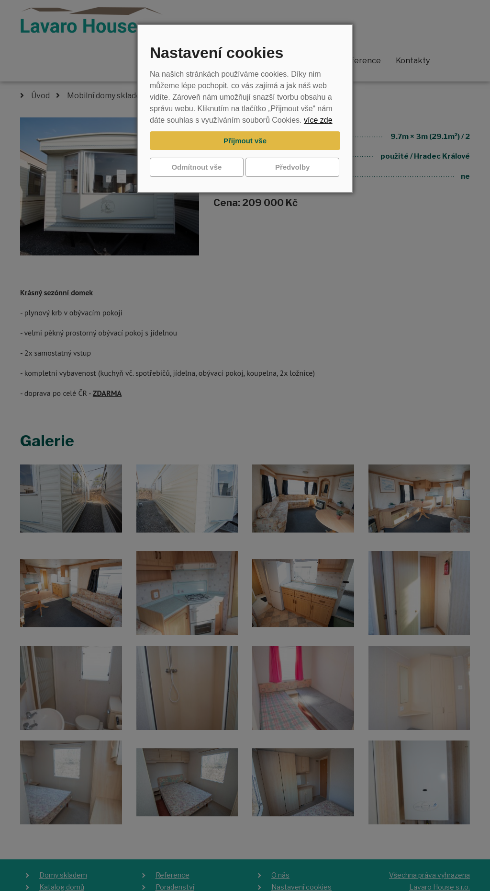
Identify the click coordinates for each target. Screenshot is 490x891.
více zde (318, 120)
